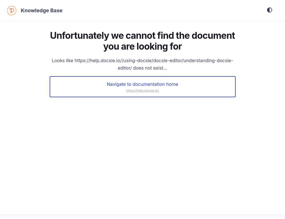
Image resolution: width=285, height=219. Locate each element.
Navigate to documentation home (142, 85)
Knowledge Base (44, 10)
